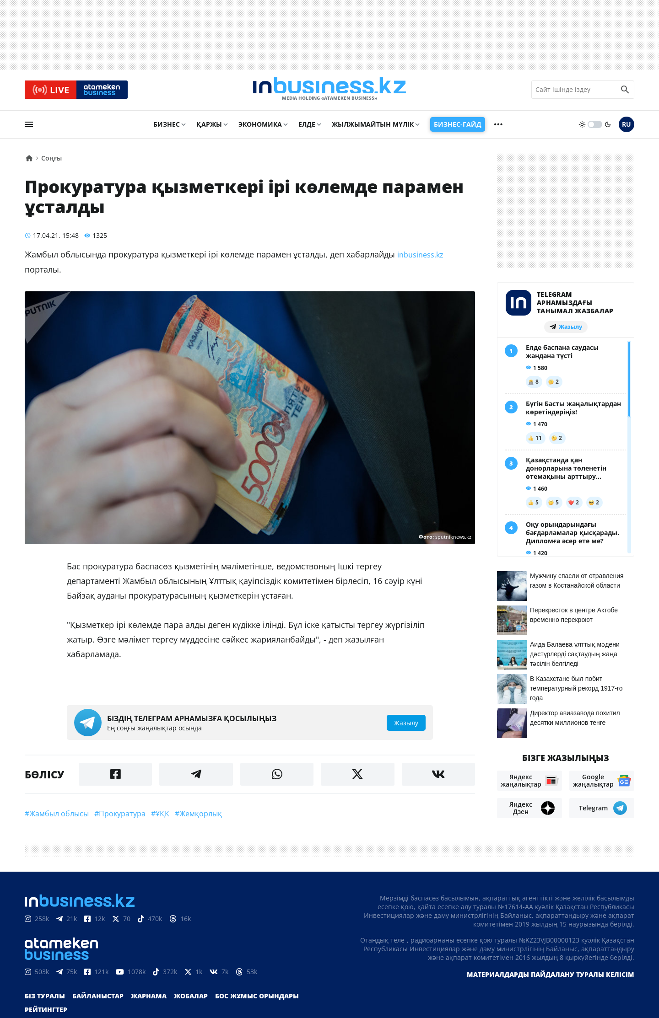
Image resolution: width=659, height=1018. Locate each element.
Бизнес (166, 126)
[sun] (582, 126)
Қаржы (209, 126)
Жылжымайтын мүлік (373, 126)
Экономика (260, 126)
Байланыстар (98, 998)
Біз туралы (45, 998)
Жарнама (149, 998)
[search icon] (625, 91)
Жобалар (191, 998)
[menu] (28, 127)
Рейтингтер (46, 1012)
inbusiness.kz (420, 257)
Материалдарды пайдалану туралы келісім (550, 977)
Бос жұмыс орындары (257, 998)
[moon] (607, 126)
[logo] (329, 91)
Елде (306, 126)
